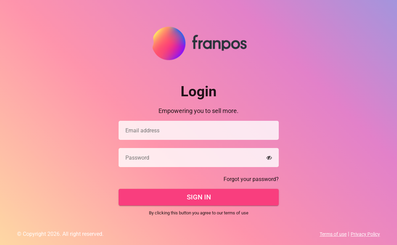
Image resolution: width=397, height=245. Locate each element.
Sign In (198, 197)
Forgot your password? (251, 179)
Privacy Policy (365, 234)
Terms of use (333, 234)
